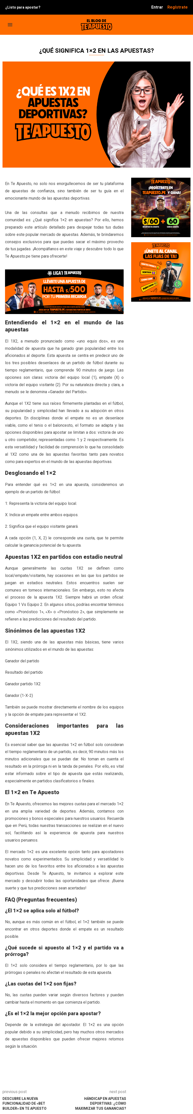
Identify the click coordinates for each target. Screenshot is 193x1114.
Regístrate (177, 7)
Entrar (157, 7)
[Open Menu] (10, 24)
